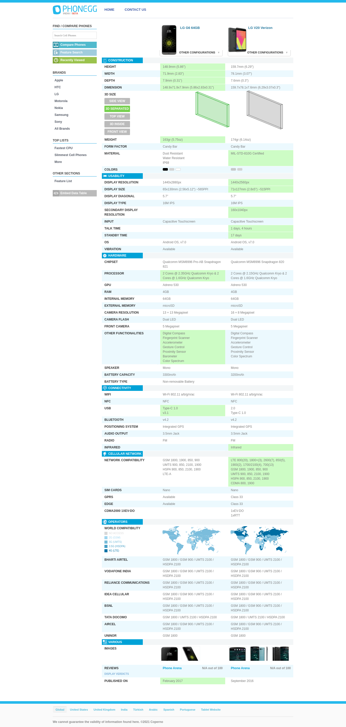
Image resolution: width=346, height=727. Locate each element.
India (124, 709)
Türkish (138, 709)
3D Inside (117, 124)
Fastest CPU (64, 148)
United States (79, 709)
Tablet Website (211, 709)
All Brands (62, 128)
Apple (59, 80)
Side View (117, 101)
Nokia (59, 108)
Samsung (61, 115)
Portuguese (188, 709)
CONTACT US (135, 10)
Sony (58, 122)
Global (60, 709)
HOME (109, 10)
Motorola (61, 101)
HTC (58, 87)
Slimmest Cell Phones (70, 155)
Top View (117, 116)
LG (57, 94)
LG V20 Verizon (260, 28)
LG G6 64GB (190, 28)
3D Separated (117, 109)
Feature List (63, 181)
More (58, 162)
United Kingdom (104, 709)
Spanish (168, 709)
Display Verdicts (116, 674)
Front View (117, 132)
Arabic (153, 709)
